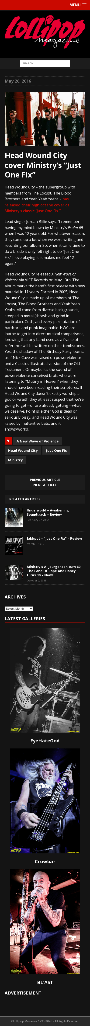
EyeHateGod (45, 740)
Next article (45, 485)
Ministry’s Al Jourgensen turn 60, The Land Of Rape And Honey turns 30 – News (54, 570)
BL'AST (45, 982)
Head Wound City (23, 450)
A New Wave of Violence (38, 441)
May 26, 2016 (18, 81)
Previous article (45, 479)
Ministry (15, 460)
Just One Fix (56, 450)
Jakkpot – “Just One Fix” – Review (54, 538)
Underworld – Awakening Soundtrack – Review (48, 512)
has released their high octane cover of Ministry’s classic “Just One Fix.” (37, 204)
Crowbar (45, 861)
